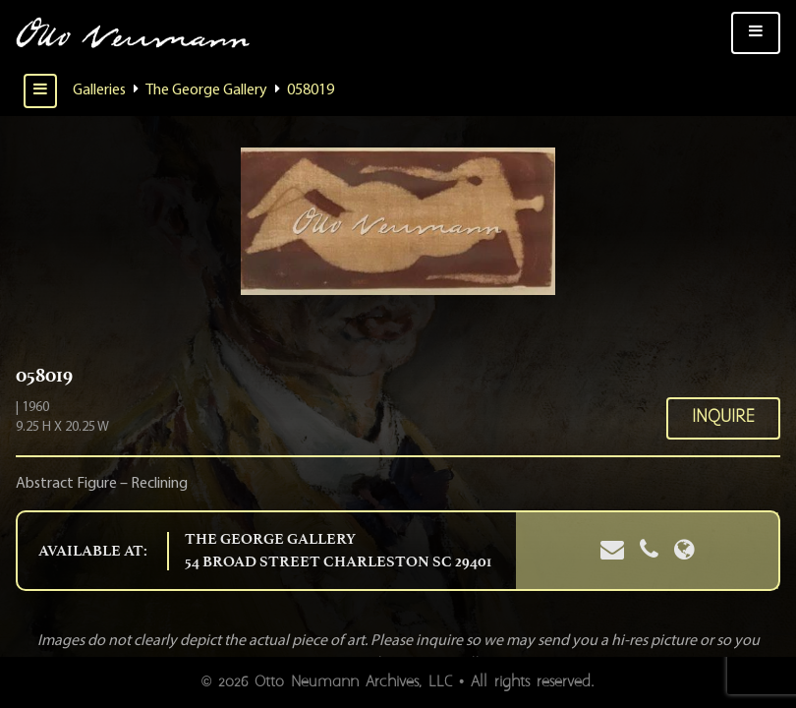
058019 (310, 90)
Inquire (723, 417)
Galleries (99, 90)
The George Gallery (206, 90)
